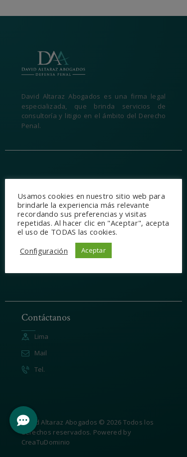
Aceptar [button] (93, 250)
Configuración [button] (44, 250)
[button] (23, 420)
